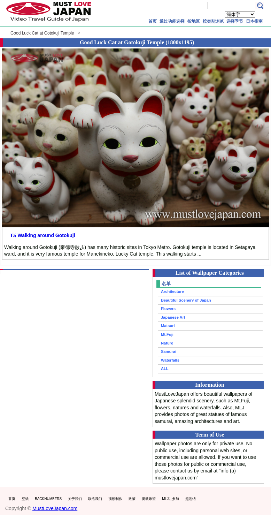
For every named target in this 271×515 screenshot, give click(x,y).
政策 (132, 499)
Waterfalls (170, 360)
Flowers (168, 308)
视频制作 (115, 499)
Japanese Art (173, 317)
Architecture (172, 291)
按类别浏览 (213, 21)
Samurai (168, 351)
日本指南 (254, 21)
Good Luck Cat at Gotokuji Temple (42, 33)
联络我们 (95, 499)
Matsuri (168, 326)
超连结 (190, 499)
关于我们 (75, 499)
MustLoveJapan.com (54, 508)
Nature (167, 343)
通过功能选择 (172, 21)
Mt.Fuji (167, 334)
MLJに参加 (170, 499)
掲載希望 (149, 499)
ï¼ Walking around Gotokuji (43, 235)
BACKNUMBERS (48, 499)
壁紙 (25, 499)
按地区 (193, 21)
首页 (152, 21)
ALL (165, 368)
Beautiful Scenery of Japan (186, 300)
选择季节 (234, 21)
